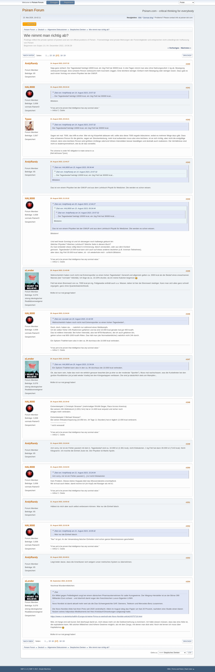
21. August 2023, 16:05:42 (59, 502)
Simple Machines (45, 669)
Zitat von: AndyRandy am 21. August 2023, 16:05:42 (74, 531)
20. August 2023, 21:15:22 (59, 198)
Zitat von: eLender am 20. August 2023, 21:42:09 (73, 319)
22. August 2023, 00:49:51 (59, 557)
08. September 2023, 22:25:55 (61, 581)
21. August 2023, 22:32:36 (59, 525)
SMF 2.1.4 (24, 669)
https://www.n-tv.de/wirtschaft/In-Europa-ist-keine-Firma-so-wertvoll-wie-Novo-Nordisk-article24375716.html (96, 616)
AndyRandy (31, 63)
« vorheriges (173, 48)
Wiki (140, 18)
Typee (28, 119)
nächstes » (186, 48)
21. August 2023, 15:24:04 (59, 443)
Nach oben (28, 641)
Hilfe (168, 669)
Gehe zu (154, 653)
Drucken (187, 55)
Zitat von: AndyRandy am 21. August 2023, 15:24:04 (74, 473)
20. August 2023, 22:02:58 (59, 359)
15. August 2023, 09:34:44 (59, 87)
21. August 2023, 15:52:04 (59, 467)
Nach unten (28, 55)
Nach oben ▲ (189, 669)
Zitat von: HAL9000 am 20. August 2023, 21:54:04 (74, 364)
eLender (29, 270)
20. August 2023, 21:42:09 (59, 270)
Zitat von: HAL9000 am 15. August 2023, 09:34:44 (74, 167)
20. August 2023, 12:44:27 (59, 162)
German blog (148, 18)
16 (54, 55)
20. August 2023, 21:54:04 (59, 313)
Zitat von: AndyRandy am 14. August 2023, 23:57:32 (74, 93)
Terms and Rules (178, 669)
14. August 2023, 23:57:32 (59, 63)
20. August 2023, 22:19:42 (59, 402)
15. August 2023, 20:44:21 (59, 119)
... (48, 55)
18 (61, 55)
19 (64, 55)
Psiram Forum (33, 10)
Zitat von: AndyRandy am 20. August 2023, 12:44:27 (74, 204)
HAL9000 (30, 87)
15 (51, 55)
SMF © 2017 (33, 669)
